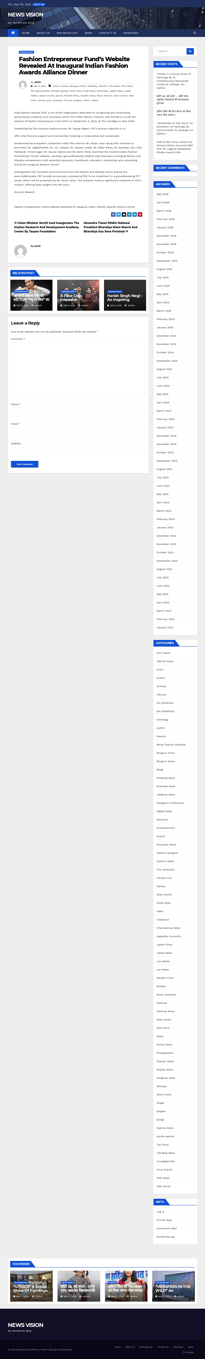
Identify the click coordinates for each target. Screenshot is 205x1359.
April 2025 (163, 302)
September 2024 (167, 360)
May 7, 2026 (22, 1296)
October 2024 (165, 352)
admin (37, 82)
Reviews (162, 1086)
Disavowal (131, 33)
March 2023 (164, 510)
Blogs (160, 769)
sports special (165, 1136)
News (88, 33)
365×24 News (165, 661)
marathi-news (87, 95)
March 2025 (164, 310)
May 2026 (162, 194)
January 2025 (165, 327)
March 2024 (164, 410)
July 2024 (163, 377)
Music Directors (166, 994)
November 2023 (166, 444)
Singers (78, 100)
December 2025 (166, 235)
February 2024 (166, 419)
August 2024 (164, 369)
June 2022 (163, 585)
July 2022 (163, 577)
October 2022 (165, 552)
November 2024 (166, 344)
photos (41, 100)
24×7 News (163, 652)
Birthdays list (67, 33)
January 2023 (165, 527)
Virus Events (164, 1169)
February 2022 (166, 619)
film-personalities (40, 91)
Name (15, 404)
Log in (160, 1211)
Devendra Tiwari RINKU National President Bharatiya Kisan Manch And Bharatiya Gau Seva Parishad (110, 227)
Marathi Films (165, 977)
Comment (18, 338)
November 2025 (166, 244)
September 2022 (167, 560)
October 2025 (165, 252)
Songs (160, 1119)
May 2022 (162, 594)
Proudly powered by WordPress (23, 1349)
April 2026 (163, 202)
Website (16, 443)
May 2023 (162, 494)
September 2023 (167, 460)
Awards (161, 736)
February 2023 (166, 519)
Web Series (164, 1186)
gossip (64, 91)
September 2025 (167, 260)
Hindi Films (76, 91)
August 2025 (164, 269)
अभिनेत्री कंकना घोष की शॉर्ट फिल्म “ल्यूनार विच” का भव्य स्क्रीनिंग (31, 299)
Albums (161, 694)
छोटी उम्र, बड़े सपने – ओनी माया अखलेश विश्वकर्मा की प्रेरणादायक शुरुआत (173, 100)
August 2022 (164, 569)
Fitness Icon (164, 877)
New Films (163, 1027)
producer (58, 100)
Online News (164, 1044)
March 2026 (164, 210)
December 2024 (166, 335)
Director (102, 86)
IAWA (160, 911)
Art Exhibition (165, 702)
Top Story (163, 1144)
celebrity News (166, 794)
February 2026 (166, 219)
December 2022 (166, 535)
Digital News (164, 811)
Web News (163, 1177)
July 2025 (163, 277)
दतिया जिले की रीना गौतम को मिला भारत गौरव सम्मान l (125, 1290)
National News (166, 1011)
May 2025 (162, 294)
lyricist (59, 95)
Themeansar (66, 1349)
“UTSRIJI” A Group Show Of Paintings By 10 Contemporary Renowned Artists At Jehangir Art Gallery (174, 80)
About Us (43, 33)
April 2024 (163, 402)
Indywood (163, 919)
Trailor (86, 100)
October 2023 (165, 452)
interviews (102, 91)
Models (161, 986)
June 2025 (163, 285)
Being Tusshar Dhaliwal (171, 744)
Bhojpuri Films (78, 86)
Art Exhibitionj (166, 711)
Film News (114, 86)
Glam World (164, 894)
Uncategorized (166, 1161)
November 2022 (166, 544)
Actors (161, 677)
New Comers (120, 95)
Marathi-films (71, 95)
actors (55, 86)
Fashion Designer (167, 852)
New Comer (164, 1019)
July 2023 (163, 477)
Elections (162, 819)
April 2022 (163, 602)
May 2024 (162, 394)
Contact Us (107, 33)
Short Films (164, 1094)
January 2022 (165, 627)
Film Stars (126, 86)
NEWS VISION (25, 14)
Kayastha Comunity (169, 936)
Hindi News (89, 91)
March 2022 (164, 610)
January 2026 (165, 227)
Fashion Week (165, 861)
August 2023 (164, 469)
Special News (165, 1127)
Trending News (26, 52)
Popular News (165, 1061)
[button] (194, 32)
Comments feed (167, 1228)
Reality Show (165, 1069)
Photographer (165, 1052)
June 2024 (163, 385)
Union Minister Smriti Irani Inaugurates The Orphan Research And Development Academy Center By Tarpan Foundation (46, 227)
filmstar (55, 91)
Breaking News (166, 777)
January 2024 (165, 427)
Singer (160, 1102)
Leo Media (163, 961)
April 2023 (163, 502)
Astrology (162, 719)
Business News (166, 786)
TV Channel (188, 1352)
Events (161, 836)
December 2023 (166, 435)
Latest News (116, 91)
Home (26, 33)
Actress (65, 86)
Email (15, 423)
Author (161, 727)
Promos (68, 100)
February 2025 (166, 319)
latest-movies (46, 95)
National (162, 1002)
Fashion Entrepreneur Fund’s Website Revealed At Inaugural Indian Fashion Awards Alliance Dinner (74, 65)
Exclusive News (166, 844)
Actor (160, 669)
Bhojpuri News (166, 761)
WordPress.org (166, 1236)
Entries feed (164, 1220)
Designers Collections (170, 802)
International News (168, 927)
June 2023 (163, 485)
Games (161, 886)
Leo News (163, 969)
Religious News (166, 1077)
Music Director (104, 95)
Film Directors (166, 869)
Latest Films (164, 944)
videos (94, 100)
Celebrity (92, 86)
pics (49, 100)
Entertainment (166, 827)
